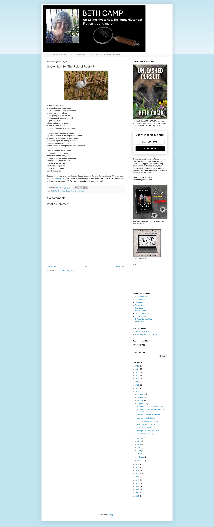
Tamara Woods (79, 191)
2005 (138, 496)
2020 (138, 382)
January (140, 460)
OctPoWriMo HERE (57, 178)
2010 (138, 483)
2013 (138, 474)
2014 (138, 471)
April (139, 451)
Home (86, 267)
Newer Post (52, 267)
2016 (138, 464)
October (140, 401)
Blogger (111, 515)
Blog (47, 54)
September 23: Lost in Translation (149, 415)
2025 (138, 366)
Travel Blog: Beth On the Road (146, 334)
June (139, 444)
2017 (138, 391)
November (141, 397)
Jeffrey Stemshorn (59, 191)
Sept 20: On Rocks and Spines (148, 421)
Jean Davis (139, 308)
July (139, 441)
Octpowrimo (70, 191)
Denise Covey (140, 305)
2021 (138, 379)
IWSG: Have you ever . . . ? (147, 434)
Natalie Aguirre (140, 311)
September (141, 404)
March (139, 454)
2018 (138, 388)
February (140, 457)
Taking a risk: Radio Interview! (148, 431)
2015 (138, 467)
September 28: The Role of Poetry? (150, 406)
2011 (138, 480)
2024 (138, 369)
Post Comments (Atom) (65, 271)
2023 (138, 372)
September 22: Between (146, 418)
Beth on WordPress (142, 332)
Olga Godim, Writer (142, 313)
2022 (138, 375)
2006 (138, 493)
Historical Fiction (78, 54)
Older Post (120, 267)
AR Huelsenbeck (141, 297)
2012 (138, 477)
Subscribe (150, 148)
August (140, 438)
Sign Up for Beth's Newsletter (108, 54)
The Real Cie (140, 322)
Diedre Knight (140, 302)
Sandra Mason (140, 316)
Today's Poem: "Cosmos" (146, 424)
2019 (138, 385)
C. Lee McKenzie (141, 300)
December (141, 394)
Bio (90, 54)
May (139, 447)
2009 (138, 487)
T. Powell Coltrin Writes (143, 319)
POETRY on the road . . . (146, 428)
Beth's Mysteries (60, 54)
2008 (138, 490)
